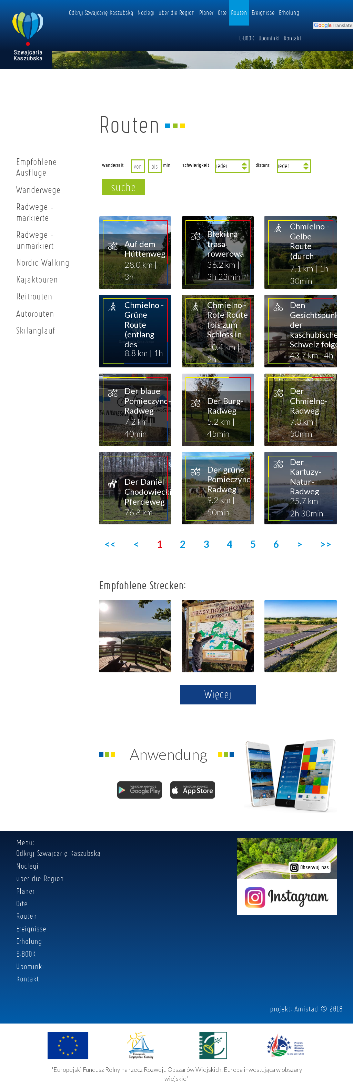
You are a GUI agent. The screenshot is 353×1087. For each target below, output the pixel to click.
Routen (239, 12)
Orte (222, 12)
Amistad (306, 1009)
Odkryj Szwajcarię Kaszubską (101, 12)
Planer (206, 12)
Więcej (218, 694)
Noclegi (146, 12)
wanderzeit (112, 164)
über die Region (177, 12)
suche (123, 187)
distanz (262, 164)
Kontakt (292, 38)
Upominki (269, 38)
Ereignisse (263, 12)
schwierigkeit (195, 164)
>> (325, 544)
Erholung (289, 12)
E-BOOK (246, 38)
